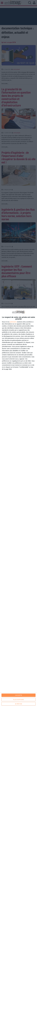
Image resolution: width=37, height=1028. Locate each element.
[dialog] (18, 668)
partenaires (13, 322)
